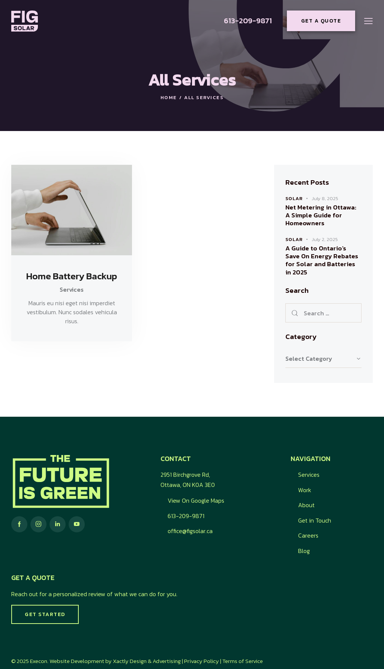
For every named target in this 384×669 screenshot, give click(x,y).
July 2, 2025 (325, 239)
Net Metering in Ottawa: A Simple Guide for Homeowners (320, 215)
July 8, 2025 (325, 198)
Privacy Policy (201, 661)
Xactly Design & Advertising (147, 661)
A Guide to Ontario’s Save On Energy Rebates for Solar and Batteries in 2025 (321, 260)
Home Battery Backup (71, 276)
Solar (294, 198)
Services (72, 289)
